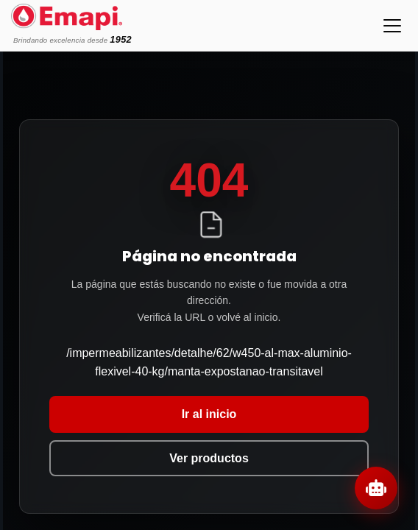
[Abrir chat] (376, 488)
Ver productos (209, 458)
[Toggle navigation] (392, 25)
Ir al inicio (209, 414)
